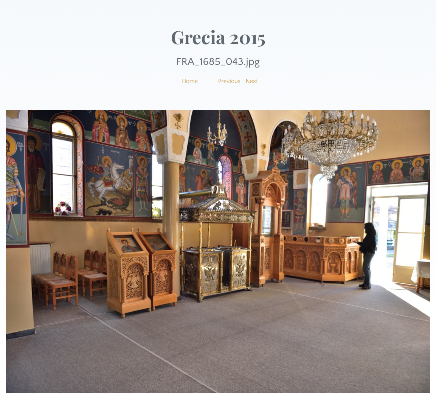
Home (190, 81)
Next (252, 81)
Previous (229, 81)
